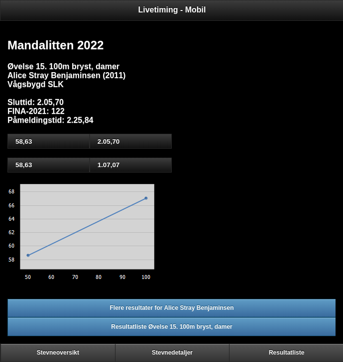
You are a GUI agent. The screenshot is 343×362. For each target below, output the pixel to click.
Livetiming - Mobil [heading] (172, 9)
